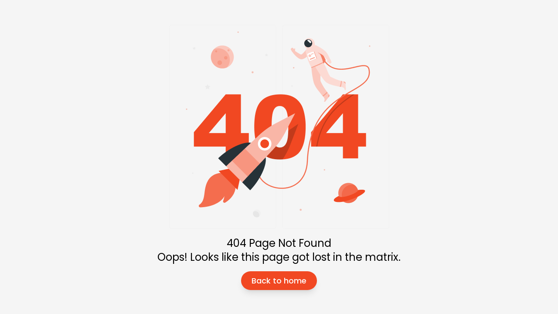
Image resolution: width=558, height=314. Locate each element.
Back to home (279, 280)
